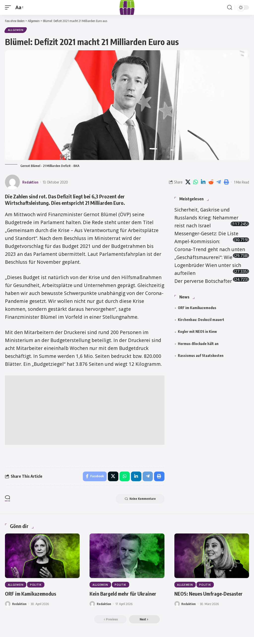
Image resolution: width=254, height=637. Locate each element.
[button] (9, 7)
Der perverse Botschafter (203, 281)
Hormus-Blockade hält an (198, 344)
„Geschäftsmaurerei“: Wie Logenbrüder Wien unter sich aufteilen (207, 265)
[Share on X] (187, 182)
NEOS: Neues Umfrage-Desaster (208, 594)
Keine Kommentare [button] (139, 499)
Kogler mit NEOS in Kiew (197, 332)
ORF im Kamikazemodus (197, 308)
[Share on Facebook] (94, 477)
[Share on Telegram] (218, 182)
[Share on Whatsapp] (195, 182)
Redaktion (30, 182)
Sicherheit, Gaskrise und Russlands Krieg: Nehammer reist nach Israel (206, 218)
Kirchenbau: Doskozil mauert (201, 320)
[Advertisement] (84, 410)
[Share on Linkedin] (203, 182)
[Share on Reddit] (210, 182)
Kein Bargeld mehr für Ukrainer (123, 594)
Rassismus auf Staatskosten (200, 356)
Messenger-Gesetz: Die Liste (206, 234)
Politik (36, 585)
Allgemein (16, 30)
